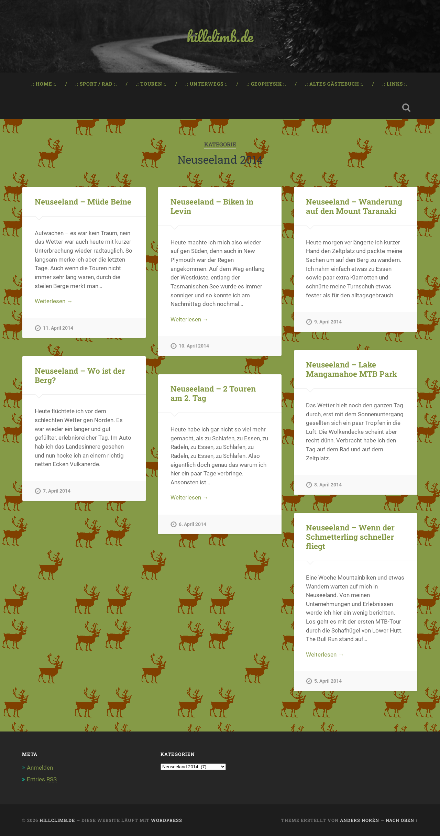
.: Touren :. (151, 84)
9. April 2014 (328, 322)
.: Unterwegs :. (206, 84)
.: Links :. (394, 84)
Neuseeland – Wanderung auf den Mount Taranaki (354, 206)
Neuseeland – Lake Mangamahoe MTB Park (351, 369)
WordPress (166, 820)
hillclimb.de (220, 36)
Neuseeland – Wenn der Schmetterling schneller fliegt (350, 536)
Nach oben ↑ (402, 820)
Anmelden (40, 767)
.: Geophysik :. (266, 84)
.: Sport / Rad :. (96, 84)
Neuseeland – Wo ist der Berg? (80, 375)
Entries (42, 779)
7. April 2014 (56, 491)
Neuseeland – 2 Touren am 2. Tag (213, 393)
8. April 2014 (328, 485)
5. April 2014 (328, 681)
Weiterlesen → (54, 301)
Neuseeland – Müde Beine (83, 201)
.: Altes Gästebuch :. (334, 84)
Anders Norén (359, 820)
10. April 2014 (194, 346)
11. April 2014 (58, 328)
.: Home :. (44, 84)
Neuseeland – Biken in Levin (211, 206)
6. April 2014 (192, 524)
